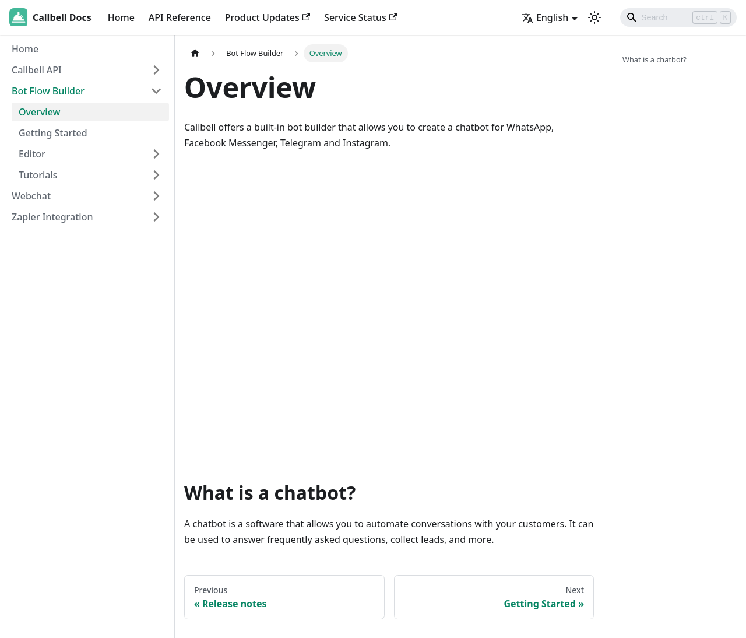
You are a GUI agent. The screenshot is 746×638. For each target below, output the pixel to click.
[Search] (678, 17)
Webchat (31, 196)
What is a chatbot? (654, 59)
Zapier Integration (52, 217)
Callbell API (37, 70)
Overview (39, 112)
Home (121, 17)
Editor (32, 154)
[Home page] (195, 53)
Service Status (360, 17)
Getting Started (53, 133)
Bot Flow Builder (48, 91)
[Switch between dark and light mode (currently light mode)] (594, 17)
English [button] (545, 17)
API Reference (180, 17)
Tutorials (38, 175)
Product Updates (267, 17)
